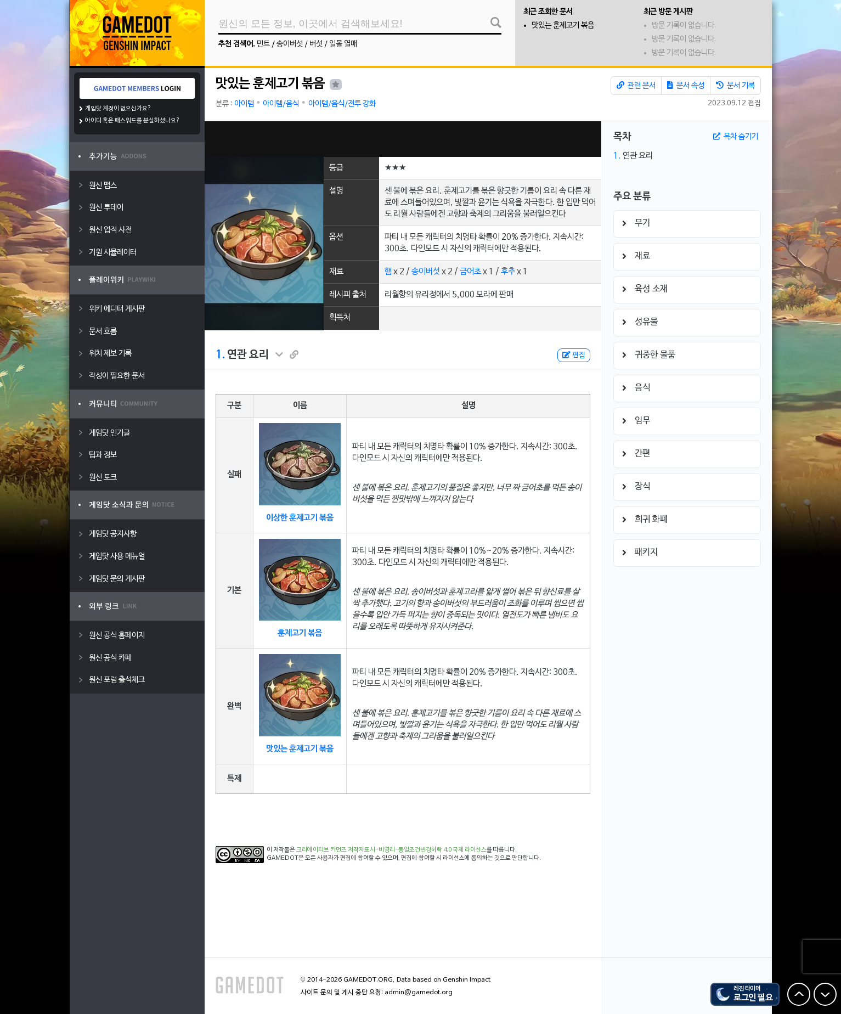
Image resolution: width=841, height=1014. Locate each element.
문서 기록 (735, 85)
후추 (508, 271)
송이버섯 (289, 44)
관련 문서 (636, 85)
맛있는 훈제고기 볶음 (563, 25)
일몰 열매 (343, 44)
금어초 (470, 271)
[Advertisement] (402, 139)
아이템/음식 (281, 104)
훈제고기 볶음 (300, 633)
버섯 (316, 44)
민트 (263, 44)
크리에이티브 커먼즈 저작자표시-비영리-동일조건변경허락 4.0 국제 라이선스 (391, 850)
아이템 (244, 104)
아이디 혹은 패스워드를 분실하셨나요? (132, 120)
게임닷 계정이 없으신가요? (118, 108)
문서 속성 (685, 85)
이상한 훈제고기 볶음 (300, 518)
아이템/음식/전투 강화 (342, 104)
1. (220, 355)
